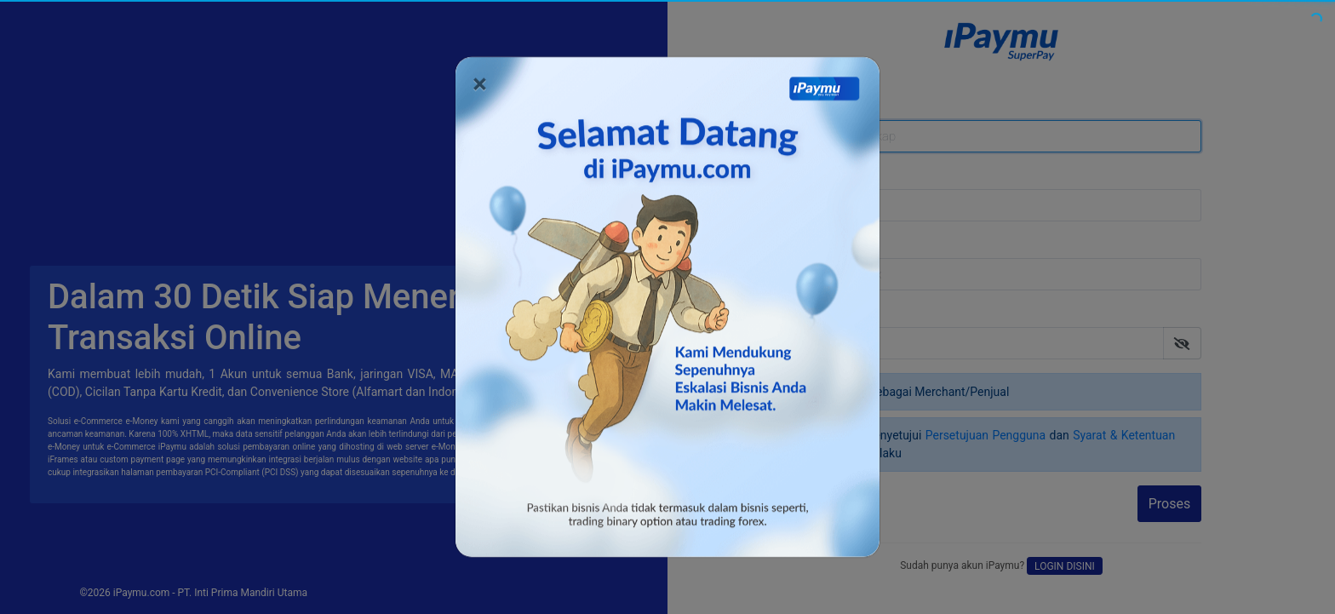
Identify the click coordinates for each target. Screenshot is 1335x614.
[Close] (480, 76)
